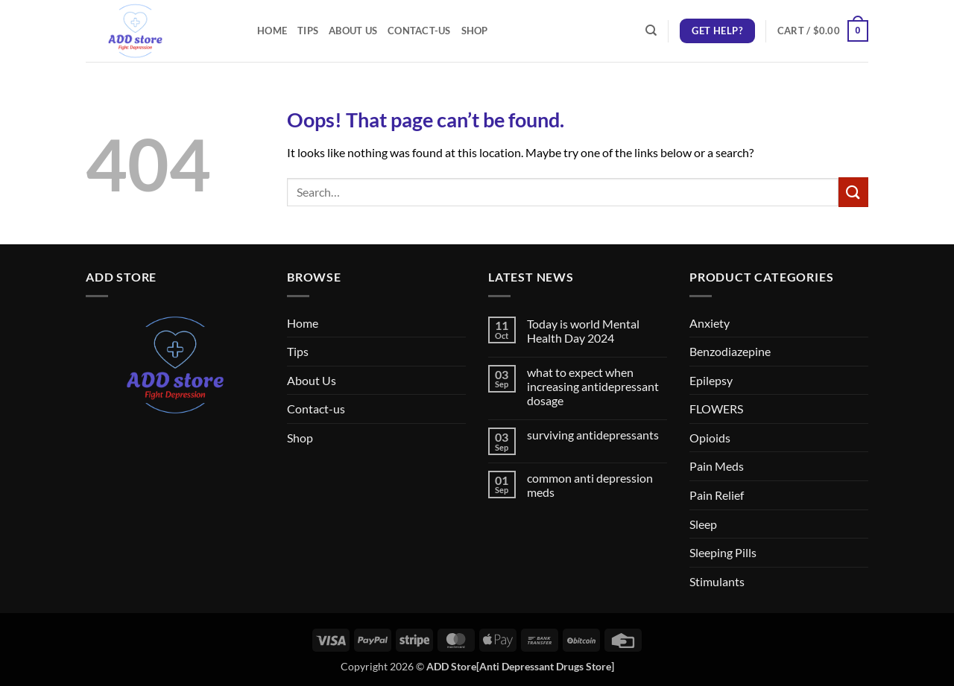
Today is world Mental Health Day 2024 (583, 331)
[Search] (651, 30)
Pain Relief (716, 495)
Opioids (709, 438)
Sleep (703, 524)
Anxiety (709, 323)
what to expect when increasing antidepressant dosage (593, 386)
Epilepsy (711, 380)
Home (272, 30)
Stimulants (717, 581)
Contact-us (419, 30)
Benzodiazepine (730, 351)
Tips (307, 30)
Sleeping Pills (722, 552)
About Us (353, 30)
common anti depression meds (590, 485)
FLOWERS (716, 408)
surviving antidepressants (593, 435)
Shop (474, 30)
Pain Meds (716, 466)
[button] (822, 31)
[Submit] (853, 191)
